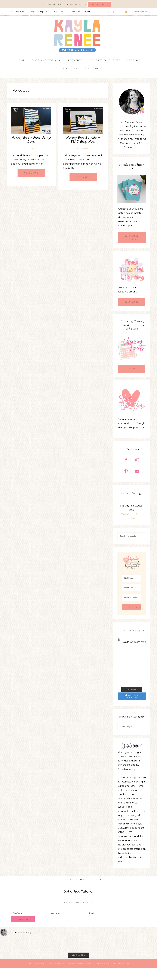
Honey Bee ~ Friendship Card (31, 139)
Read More (31, 173)
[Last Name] (131, 588)
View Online (127, 514)
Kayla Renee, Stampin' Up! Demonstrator (78, 35)
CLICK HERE (132, 302)
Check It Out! (99, 4)
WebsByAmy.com (121, 963)
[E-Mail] (105, 913)
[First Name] (131, 578)
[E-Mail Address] (131, 597)
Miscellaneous (31, 149)
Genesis (72, 963)
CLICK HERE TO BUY (132, 238)
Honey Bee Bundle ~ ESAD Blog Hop (83, 139)
